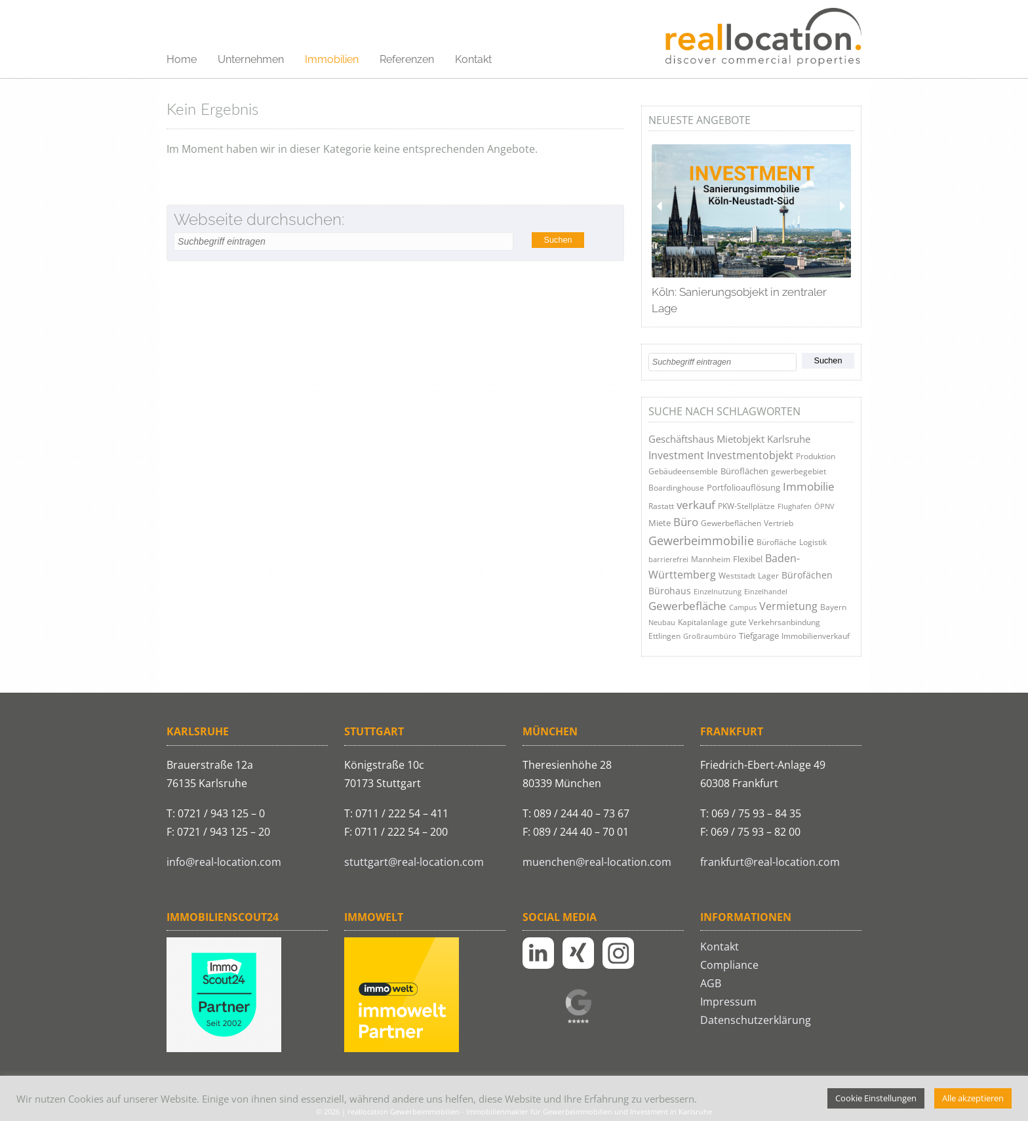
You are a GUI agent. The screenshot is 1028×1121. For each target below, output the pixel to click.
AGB (710, 983)
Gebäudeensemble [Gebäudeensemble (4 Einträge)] (683, 471)
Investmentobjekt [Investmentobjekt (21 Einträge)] (750, 455)
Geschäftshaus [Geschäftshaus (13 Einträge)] (681, 438)
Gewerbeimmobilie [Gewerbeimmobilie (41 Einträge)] (701, 540)
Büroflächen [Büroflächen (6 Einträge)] (744, 471)
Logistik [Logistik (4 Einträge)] (813, 542)
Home (182, 59)
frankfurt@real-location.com (770, 862)
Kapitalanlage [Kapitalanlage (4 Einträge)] (703, 622)
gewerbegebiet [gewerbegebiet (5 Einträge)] (798, 471)
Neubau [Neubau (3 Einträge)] (661, 622)
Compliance (729, 965)
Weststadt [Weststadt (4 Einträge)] (737, 576)
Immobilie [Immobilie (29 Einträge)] (809, 486)
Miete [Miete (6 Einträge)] (659, 523)
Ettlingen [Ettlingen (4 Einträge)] (664, 636)
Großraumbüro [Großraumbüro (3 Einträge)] (709, 636)
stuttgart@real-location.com (414, 862)
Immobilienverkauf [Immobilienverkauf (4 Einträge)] (815, 636)
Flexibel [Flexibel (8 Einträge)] (747, 559)
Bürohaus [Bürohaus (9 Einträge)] (669, 590)
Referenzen (407, 59)
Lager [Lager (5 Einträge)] (768, 575)
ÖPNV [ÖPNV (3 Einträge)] (824, 506)
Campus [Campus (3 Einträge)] (743, 607)
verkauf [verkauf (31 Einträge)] (696, 504)
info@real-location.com (224, 862)
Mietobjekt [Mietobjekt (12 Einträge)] (740, 439)
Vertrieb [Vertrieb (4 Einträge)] (778, 523)
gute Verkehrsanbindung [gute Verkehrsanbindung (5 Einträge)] (775, 622)
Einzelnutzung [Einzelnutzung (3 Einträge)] (717, 591)
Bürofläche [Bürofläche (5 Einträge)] (777, 542)
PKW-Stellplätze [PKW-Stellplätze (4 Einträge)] (746, 506)
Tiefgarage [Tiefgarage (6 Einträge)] (759, 636)
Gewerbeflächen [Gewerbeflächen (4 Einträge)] (731, 523)
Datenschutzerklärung (755, 1020)
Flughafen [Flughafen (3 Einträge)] (795, 506)
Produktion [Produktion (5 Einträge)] (815, 456)
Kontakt (473, 59)
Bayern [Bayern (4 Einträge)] (833, 607)
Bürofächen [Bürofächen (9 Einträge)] (807, 575)
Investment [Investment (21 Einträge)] (676, 455)
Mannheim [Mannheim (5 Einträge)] (710, 559)
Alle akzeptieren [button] (973, 1098)
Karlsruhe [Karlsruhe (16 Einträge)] (788, 438)
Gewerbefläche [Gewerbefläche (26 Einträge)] (687, 605)
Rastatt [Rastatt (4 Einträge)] (661, 506)
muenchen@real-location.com (597, 862)
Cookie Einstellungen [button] (876, 1098)
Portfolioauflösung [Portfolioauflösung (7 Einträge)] (743, 487)
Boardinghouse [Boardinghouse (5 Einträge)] (676, 487)
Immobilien (332, 59)
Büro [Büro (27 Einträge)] (685, 521)
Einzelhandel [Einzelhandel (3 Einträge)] (765, 591)
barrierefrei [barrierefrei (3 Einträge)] (668, 559)
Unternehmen (251, 59)
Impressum (728, 1001)
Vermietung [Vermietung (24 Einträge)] (788, 605)
